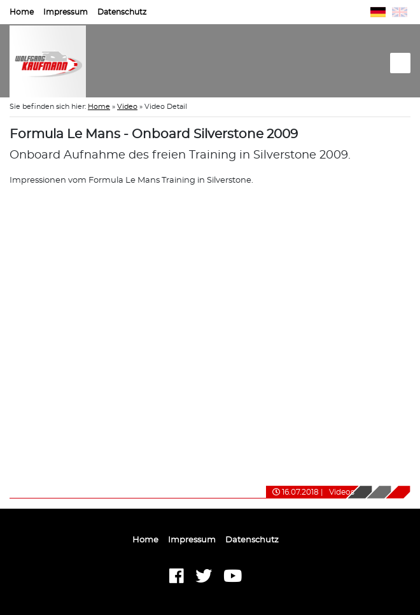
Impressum (65, 12)
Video (127, 106)
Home (22, 12)
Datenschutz (121, 12)
